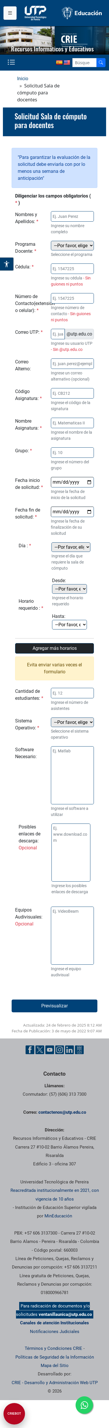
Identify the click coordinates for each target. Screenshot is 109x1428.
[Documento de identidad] (72, 268)
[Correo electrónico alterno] (72, 363)
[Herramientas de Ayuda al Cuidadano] (79, 1049)
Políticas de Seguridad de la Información (54, 1357)
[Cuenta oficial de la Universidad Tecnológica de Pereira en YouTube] (49, 1049)
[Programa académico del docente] (72, 245)
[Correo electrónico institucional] (58, 334)
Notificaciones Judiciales (54, 1331)
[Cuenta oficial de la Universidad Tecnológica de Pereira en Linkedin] (69, 1049)
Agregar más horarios (55, 648)
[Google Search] (84, 62)
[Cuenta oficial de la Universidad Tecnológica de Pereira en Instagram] (59, 1049)
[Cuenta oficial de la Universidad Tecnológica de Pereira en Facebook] (30, 1049)
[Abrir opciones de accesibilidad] (7, 264)
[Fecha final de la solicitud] (72, 512)
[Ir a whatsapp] (84, 1405)
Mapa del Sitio (55, 1365)
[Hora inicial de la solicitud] (69, 589)
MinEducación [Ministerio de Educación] (58, 1216)
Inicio (22, 78)
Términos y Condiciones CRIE (53, 1348)
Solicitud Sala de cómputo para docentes (51, 120)
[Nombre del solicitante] (72, 216)
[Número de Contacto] (72, 298)
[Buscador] (101, 62)
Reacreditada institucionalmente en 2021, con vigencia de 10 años (54, 1194)
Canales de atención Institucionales (54, 1322)
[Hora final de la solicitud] (69, 624)
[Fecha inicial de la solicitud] (72, 482)
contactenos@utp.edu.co (62, 1112)
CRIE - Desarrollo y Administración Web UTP (55, 1382)
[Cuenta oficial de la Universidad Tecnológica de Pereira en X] (39, 1049)
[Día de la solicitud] (70, 547)
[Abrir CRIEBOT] (14, 1414)
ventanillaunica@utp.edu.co (65, 1314)
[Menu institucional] (10, 13)
